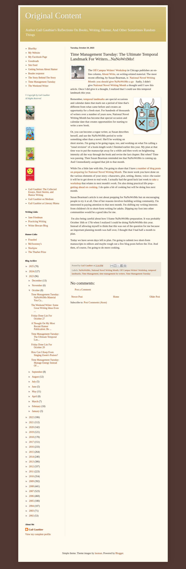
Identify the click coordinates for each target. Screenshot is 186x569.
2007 (32, 491)
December (37, 280)
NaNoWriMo (84, 270)
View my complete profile (38, 534)
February (36, 406)
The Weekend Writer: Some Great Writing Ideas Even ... (45, 308)
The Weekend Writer (38, 86)
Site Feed (33, 65)
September (37, 372)
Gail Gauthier (36, 529)
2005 (32, 501)
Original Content (53, 15)
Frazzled (32, 239)
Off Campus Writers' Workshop (110, 70)
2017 (32, 442)
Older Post (155, 296)
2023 (32, 276)
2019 (32, 432)
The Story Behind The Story (42, 77)
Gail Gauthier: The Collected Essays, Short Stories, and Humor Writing (42, 192)
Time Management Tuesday (138, 274)
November (37, 285)
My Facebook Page (37, 57)
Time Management (90, 274)
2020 (32, 427)
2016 (32, 447)
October (36, 290)
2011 (31, 471)
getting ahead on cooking (83, 187)
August (35, 376)
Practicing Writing (37, 221)
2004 (32, 506)
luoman (98, 553)
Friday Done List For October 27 (41, 317)
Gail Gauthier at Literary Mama (43, 203)
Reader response (36, 73)
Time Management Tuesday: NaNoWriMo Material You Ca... (45, 297)
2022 (32, 417)
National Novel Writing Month (109, 85)
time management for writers (112, 274)
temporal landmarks (94, 99)
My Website (34, 52)
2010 (32, 476)
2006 (32, 496)
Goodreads (33, 61)
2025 (32, 266)
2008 (32, 486)
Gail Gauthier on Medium (41, 199)
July (34, 381)
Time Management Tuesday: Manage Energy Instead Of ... (45, 363)
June (34, 386)
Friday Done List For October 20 (41, 346)
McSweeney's (35, 244)
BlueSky (32, 48)
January (36, 411)
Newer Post (77, 296)
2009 (32, 481)
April (35, 396)
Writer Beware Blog (38, 225)
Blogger (119, 553)
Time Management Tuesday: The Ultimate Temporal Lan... (45, 337)
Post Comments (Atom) (95, 302)
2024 (32, 271)
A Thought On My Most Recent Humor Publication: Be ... (43, 326)
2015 (32, 452)
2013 (32, 461)
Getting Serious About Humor (43, 69)
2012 (32, 466)
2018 (32, 437)
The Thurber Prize (37, 252)
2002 (32, 515)
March (35, 401)
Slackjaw (32, 248)
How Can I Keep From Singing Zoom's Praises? (44, 353)
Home (116, 296)
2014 (32, 456)
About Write (108, 74)
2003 (32, 511)
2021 (32, 422)
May (34, 391)
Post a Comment (83, 289)
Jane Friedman (35, 217)
